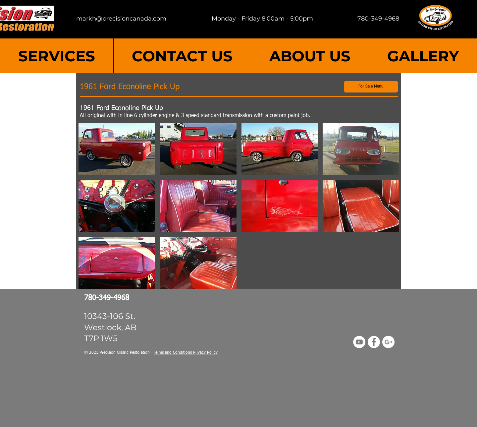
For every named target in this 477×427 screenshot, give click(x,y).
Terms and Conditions (173, 353)
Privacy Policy (205, 353)
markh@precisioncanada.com (121, 18)
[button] (117, 149)
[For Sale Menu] (371, 86)
